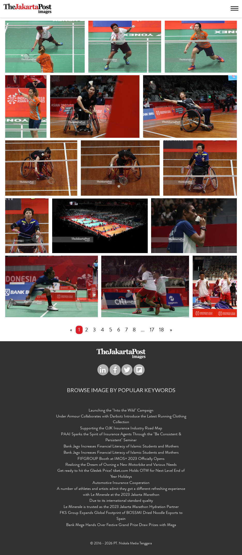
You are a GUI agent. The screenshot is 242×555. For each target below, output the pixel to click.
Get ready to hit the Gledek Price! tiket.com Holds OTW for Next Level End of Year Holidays (121, 474)
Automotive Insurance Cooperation (121, 483)
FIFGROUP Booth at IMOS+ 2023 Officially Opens (121, 459)
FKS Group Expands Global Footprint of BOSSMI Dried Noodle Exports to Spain (121, 516)
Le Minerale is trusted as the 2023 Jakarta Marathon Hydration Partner (121, 507)
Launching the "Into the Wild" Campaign (121, 411)
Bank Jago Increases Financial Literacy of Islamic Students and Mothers (121, 447)
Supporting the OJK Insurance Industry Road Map (121, 429)
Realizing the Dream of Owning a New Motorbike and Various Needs (121, 465)
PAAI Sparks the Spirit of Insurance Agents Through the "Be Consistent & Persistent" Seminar (121, 437)
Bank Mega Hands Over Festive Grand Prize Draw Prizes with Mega (121, 525)
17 (152, 330)
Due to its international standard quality (121, 501)
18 (161, 330)
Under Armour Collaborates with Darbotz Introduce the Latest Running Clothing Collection (121, 420)
